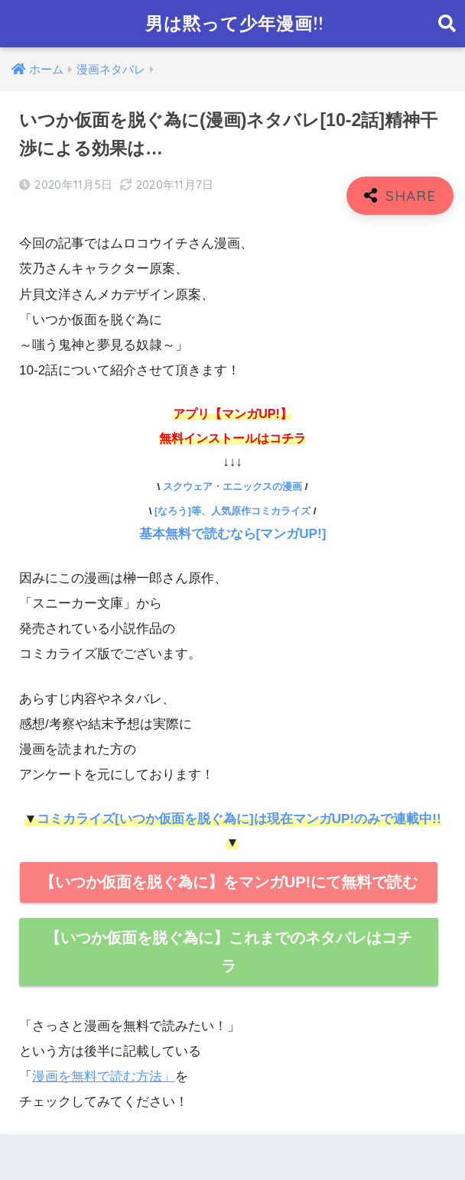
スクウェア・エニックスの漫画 (232, 486)
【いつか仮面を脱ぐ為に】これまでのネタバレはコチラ (228, 951)
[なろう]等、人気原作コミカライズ (232, 511)
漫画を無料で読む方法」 (103, 1076)
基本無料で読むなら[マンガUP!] (233, 534)
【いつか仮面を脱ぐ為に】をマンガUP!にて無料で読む (229, 882)
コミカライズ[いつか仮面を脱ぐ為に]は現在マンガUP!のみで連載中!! (239, 819)
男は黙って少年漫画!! (234, 23)
